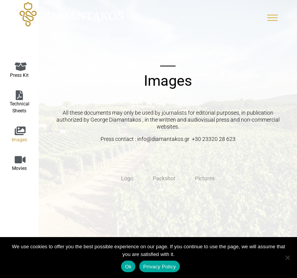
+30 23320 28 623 (214, 139)
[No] (287, 257)
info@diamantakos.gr (164, 139)
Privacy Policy (159, 267)
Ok (128, 267)
